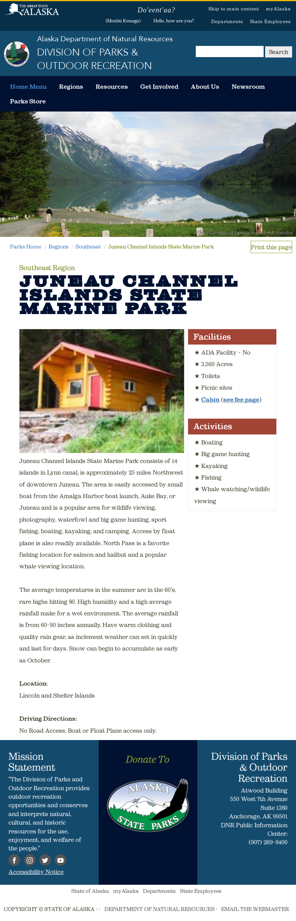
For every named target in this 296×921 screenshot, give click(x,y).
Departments (227, 21)
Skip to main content (234, 8)
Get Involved (159, 86)
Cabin (210, 399)
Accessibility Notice (36, 871)
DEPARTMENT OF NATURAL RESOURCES (159, 909)
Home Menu (28, 86)
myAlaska (278, 8)
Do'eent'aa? (156, 10)
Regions (71, 86)
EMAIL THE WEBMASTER (255, 909)
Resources (112, 86)
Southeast (88, 246)
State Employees (270, 21)
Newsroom (248, 86)
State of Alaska (32, 13)
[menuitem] (28, 86)
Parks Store (28, 101)
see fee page (241, 399)
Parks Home (25, 246)
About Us (205, 86)
